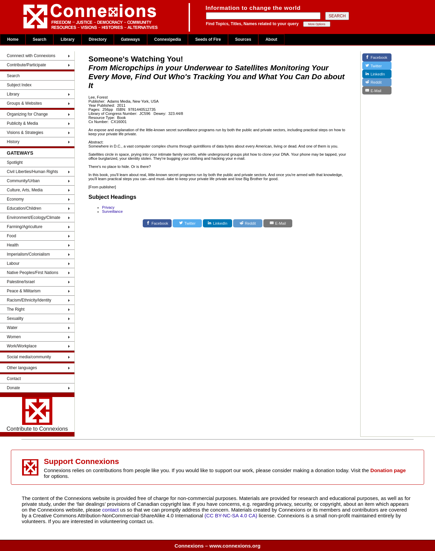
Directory (98, 39)
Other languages (22, 367)
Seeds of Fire (208, 39)
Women (14, 336)
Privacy (108, 207)
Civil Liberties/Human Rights (32, 171)
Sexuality (15, 318)
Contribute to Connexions (37, 414)
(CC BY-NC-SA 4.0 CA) (231, 515)
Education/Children (24, 208)
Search (39, 39)
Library (67, 39)
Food (11, 236)
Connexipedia (167, 39)
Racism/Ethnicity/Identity (29, 300)
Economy (15, 199)
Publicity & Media (22, 123)
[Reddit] (247, 223)
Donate (13, 387)
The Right (15, 309)
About (271, 39)
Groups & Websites (24, 103)
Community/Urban (23, 180)
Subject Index (19, 85)
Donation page (388, 470)
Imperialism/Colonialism (28, 254)
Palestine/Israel (21, 281)
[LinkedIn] (217, 223)
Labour (13, 263)
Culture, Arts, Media (24, 190)
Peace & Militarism (23, 291)
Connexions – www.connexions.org (218, 546)
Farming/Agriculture (24, 226)
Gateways (130, 39)
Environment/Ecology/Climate (33, 217)
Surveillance (112, 211)
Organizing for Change (27, 114)
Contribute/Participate (26, 65)
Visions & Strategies (25, 132)
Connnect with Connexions (31, 55)
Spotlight (15, 162)
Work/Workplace (22, 346)
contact (111, 510)
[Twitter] (187, 223)
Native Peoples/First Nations (32, 272)
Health (13, 245)
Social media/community (29, 357)
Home (12, 39)
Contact (14, 378)
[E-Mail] (278, 223)
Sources (243, 39)
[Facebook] (157, 223)
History (13, 141)
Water (12, 327)
